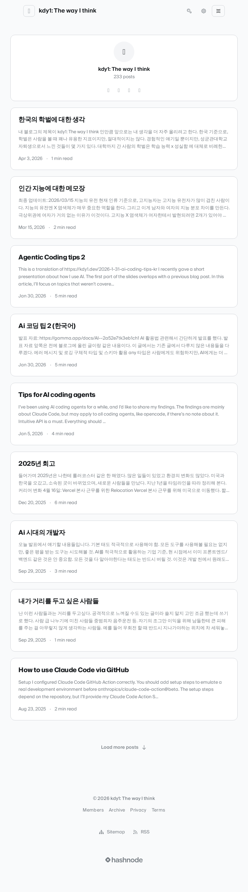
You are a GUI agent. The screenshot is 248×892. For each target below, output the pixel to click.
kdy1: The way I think (67, 10)
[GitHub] (129, 90)
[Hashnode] (139, 90)
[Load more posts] (124, 747)
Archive (117, 810)
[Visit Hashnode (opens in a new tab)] (124, 859)
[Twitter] (108, 90)
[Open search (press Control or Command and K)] (189, 11)
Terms (158, 810)
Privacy (138, 810)
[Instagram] (119, 90)
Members (93, 810)
